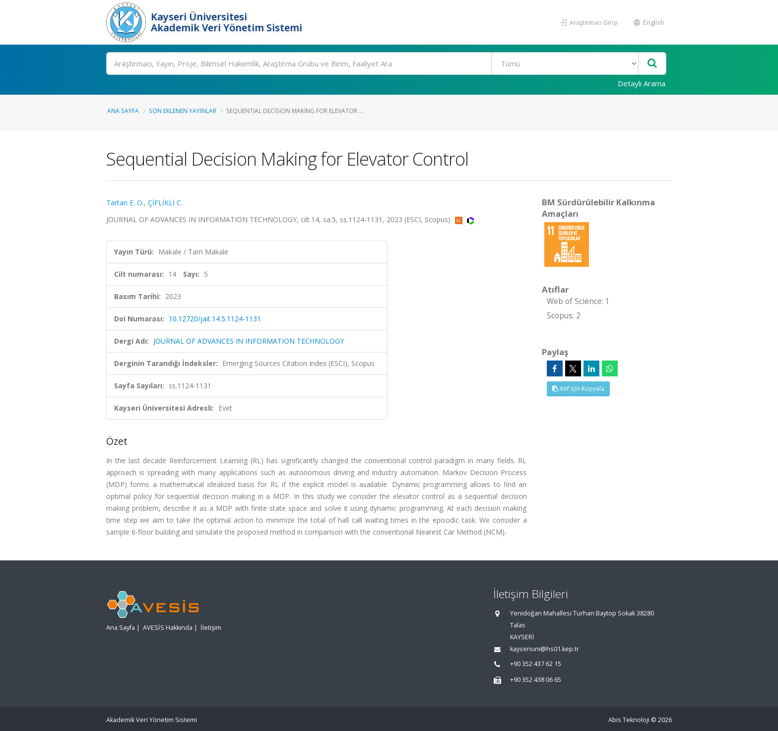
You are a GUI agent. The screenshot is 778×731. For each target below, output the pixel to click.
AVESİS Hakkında (168, 627)
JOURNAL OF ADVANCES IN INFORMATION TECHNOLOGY (248, 341)
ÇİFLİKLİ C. (165, 202)
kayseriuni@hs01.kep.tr (544, 649)
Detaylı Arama (641, 83)
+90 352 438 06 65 (535, 679)
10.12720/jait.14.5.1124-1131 (215, 318)
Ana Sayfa (123, 111)
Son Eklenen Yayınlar (182, 111)
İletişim (210, 627)
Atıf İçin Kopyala (578, 388)
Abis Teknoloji (628, 720)
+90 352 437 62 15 (535, 664)
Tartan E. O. (125, 202)
